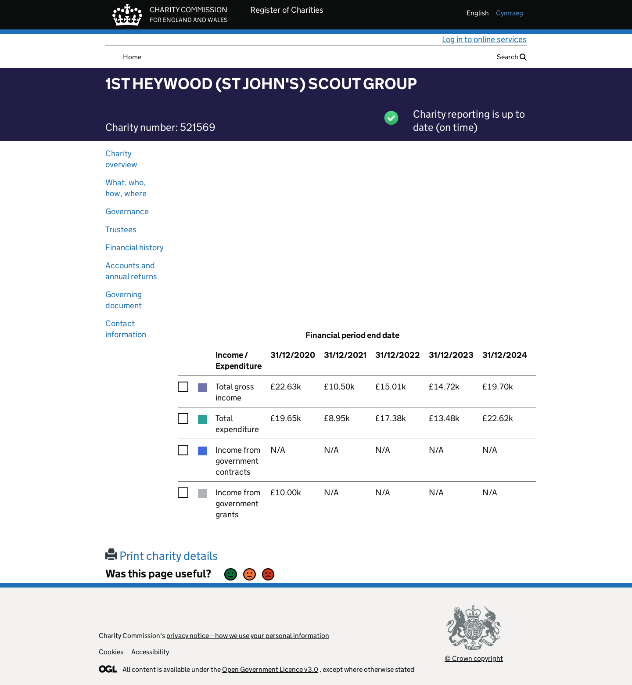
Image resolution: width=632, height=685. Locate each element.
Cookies (111, 652)
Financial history (134, 247)
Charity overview (121, 158)
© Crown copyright (474, 658)
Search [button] (512, 57)
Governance (127, 211)
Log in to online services (484, 39)
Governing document (123, 299)
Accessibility (150, 652)
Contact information (125, 328)
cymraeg (509, 13)
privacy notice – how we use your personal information (247, 635)
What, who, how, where (126, 187)
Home (132, 57)
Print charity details (161, 555)
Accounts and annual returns (131, 270)
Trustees (120, 229)
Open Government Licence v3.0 (270, 669)
